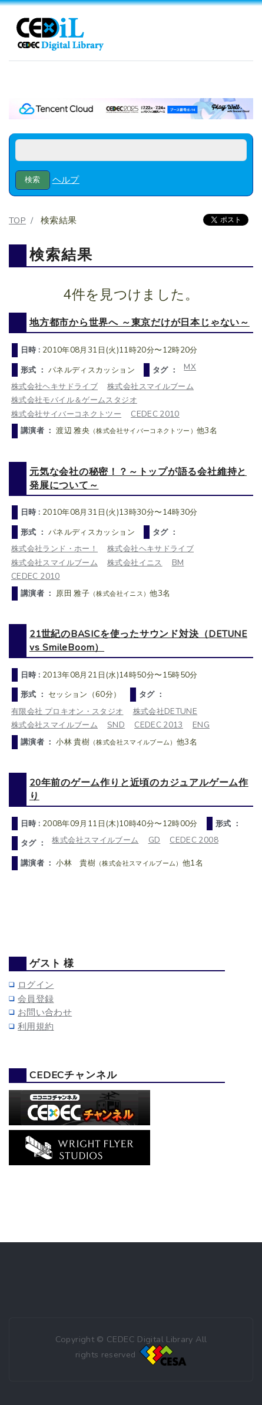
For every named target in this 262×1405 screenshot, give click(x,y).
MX (190, 367)
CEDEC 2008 (194, 840)
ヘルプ (65, 180)
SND (116, 724)
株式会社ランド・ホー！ (54, 548)
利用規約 (36, 1026)
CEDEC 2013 (158, 724)
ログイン (36, 985)
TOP (17, 220)
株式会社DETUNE (165, 711)
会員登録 (36, 999)
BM (178, 562)
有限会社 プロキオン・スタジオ (67, 711)
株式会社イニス (134, 562)
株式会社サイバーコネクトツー (66, 414)
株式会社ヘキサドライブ (54, 386)
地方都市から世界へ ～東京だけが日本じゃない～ (139, 322)
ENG (201, 724)
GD (154, 840)
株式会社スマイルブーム (150, 386)
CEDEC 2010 (155, 414)
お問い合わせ (45, 1012)
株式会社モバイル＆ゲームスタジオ (74, 399)
